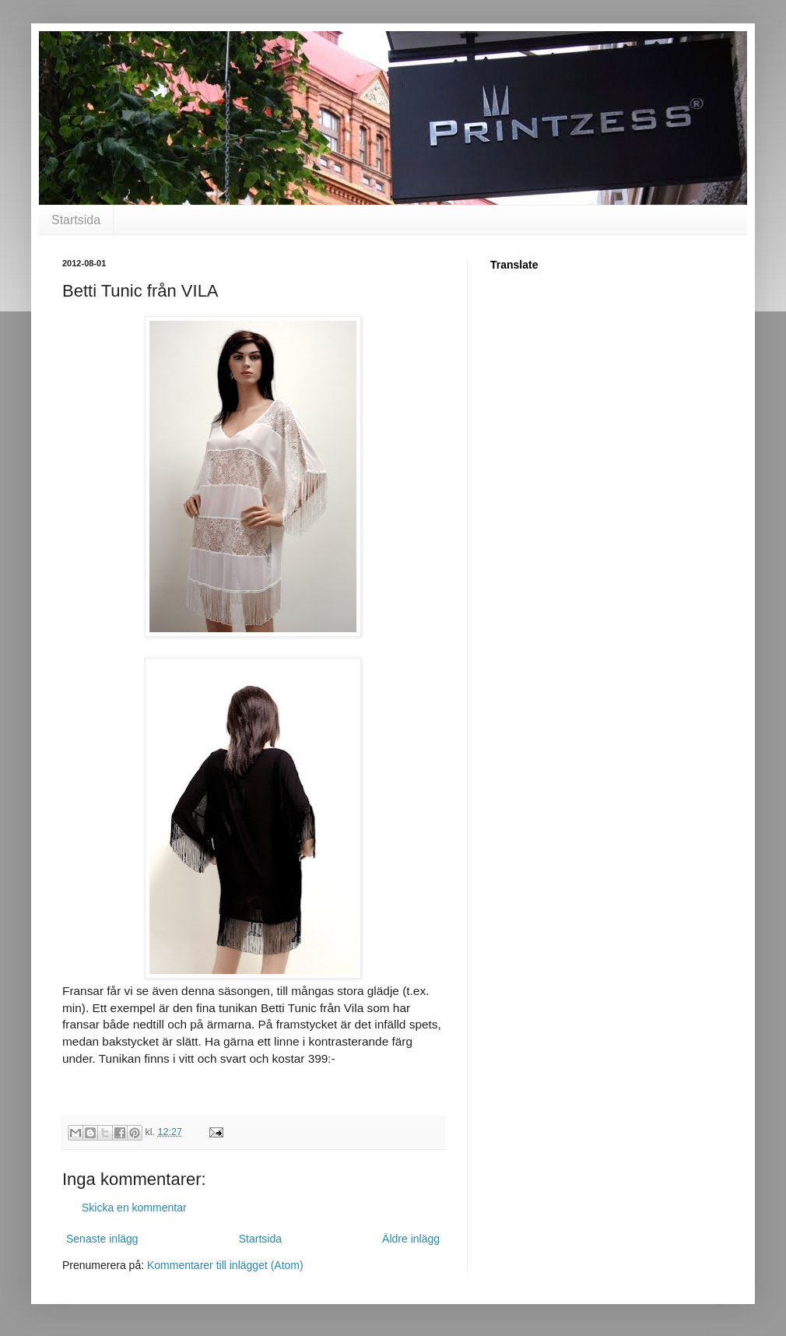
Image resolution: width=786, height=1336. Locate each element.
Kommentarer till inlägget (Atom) (225, 1265)
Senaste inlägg (102, 1238)
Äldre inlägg (411, 1238)
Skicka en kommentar (134, 1207)
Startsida (75, 220)
